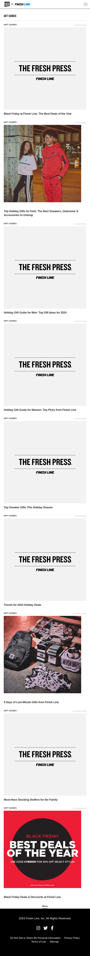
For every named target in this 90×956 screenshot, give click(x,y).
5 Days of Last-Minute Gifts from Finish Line (31, 702)
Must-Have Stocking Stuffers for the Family (30, 799)
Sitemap (54, 941)
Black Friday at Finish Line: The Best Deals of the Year (37, 113)
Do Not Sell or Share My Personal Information (35, 938)
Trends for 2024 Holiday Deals (22, 604)
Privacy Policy (72, 938)
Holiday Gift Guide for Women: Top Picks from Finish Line (40, 409)
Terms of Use (38, 941)
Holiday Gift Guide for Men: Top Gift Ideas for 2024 (35, 312)
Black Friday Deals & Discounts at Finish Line (32, 897)
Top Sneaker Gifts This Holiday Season (28, 507)
